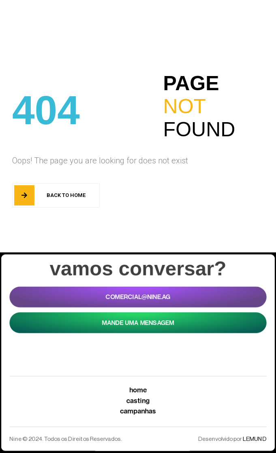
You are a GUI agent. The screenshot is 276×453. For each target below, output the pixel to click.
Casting (138, 401)
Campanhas (138, 412)
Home (138, 390)
